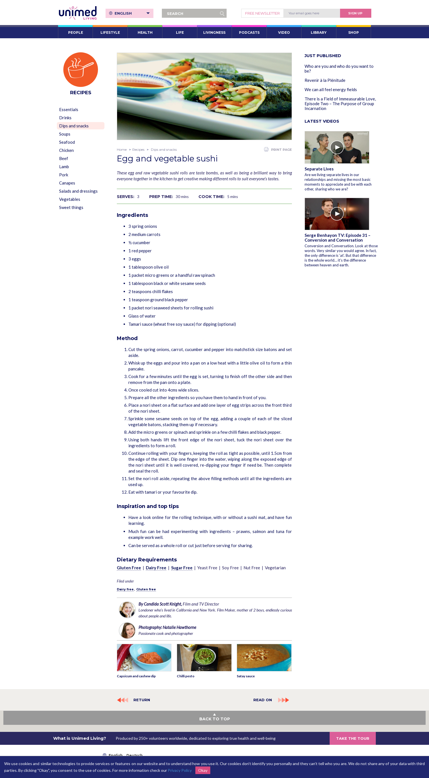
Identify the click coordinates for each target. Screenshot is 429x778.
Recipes (138, 149)
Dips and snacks (74, 125)
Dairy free (125, 589)
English (132, 13)
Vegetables (69, 199)
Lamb (64, 166)
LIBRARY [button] (319, 32)
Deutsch (134, 755)
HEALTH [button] (145, 32)
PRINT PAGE (278, 149)
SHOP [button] (353, 32)
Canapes (67, 182)
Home (122, 149)
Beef (63, 158)
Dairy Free (156, 567)
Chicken (66, 150)
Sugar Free (182, 567)
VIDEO (284, 32)
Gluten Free (129, 567)
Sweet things (71, 207)
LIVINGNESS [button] (214, 32)
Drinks (65, 117)
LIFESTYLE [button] (110, 32)
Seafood (67, 142)
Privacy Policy (180, 770)
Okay (202, 770)
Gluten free (146, 589)
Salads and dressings (78, 191)
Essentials (68, 109)
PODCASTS (249, 32)
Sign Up (355, 13)
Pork (63, 174)
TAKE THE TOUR (352, 738)
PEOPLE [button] (75, 32)
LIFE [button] (180, 32)
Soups (64, 133)
